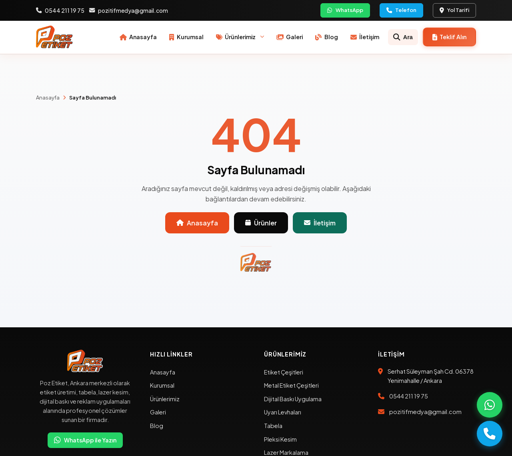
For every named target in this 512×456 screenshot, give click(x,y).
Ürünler (261, 223)
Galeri (158, 412)
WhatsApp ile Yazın (85, 440)
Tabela (273, 425)
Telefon (401, 10)
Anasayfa (48, 97)
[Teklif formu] (449, 37)
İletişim (320, 223)
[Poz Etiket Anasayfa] (54, 37)
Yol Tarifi (454, 10)
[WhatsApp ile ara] (489, 405)
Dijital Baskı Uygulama (293, 398)
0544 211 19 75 (60, 10)
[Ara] (403, 37)
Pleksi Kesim (280, 439)
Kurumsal (162, 385)
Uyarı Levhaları (282, 412)
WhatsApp (345, 10)
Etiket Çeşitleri (283, 372)
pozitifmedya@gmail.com (128, 10)
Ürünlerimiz (165, 398)
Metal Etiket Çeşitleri (291, 385)
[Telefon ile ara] (489, 433)
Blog (156, 425)
